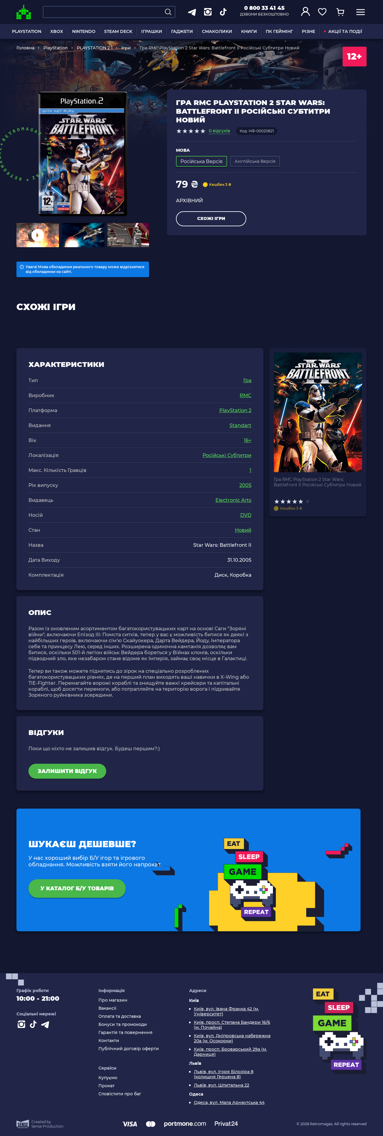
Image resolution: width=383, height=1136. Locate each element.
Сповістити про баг (119, 1093)
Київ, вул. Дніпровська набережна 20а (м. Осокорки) (232, 1038)
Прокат (106, 1085)
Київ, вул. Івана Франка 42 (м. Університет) (226, 1011)
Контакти (108, 1040)
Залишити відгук (67, 771)
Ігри (126, 48)
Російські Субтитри (227, 455)
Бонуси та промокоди (122, 1024)
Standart (240, 425)
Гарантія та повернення (125, 1032)
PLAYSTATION (26, 31)
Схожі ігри (211, 218)
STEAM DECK (118, 31)
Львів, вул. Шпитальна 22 (221, 1085)
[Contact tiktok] (34, 1026)
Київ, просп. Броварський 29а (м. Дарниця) (230, 1052)
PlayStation (55, 48)
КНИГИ (249, 31)
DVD (245, 515)
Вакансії (107, 1008)
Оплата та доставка (119, 1016)
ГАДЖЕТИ (182, 31)
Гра (247, 380)
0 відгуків (219, 130)
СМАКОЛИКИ (217, 31)
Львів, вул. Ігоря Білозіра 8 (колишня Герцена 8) (223, 1074)
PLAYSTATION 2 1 (95, 48)
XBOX (56, 31)
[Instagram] (22, 1026)
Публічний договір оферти (128, 1048)
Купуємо (107, 1077)
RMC (245, 395)
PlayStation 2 (235, 410)
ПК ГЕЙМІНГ (279, 31)
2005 (245, 485)
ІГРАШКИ (151, 31)
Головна (25, 48)
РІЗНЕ (308, 31)
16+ (247, 440)
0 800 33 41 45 (264, 8)
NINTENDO (83, 31)
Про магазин (112, 1000)
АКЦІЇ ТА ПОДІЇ (343, 31)
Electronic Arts (233, 500)
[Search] (168, 12)
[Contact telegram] (46, 1026)
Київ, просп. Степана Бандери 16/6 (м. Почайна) (232, 1025)
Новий (243, 530)
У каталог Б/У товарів (77, 888)
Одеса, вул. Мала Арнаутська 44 (229, 1102)
